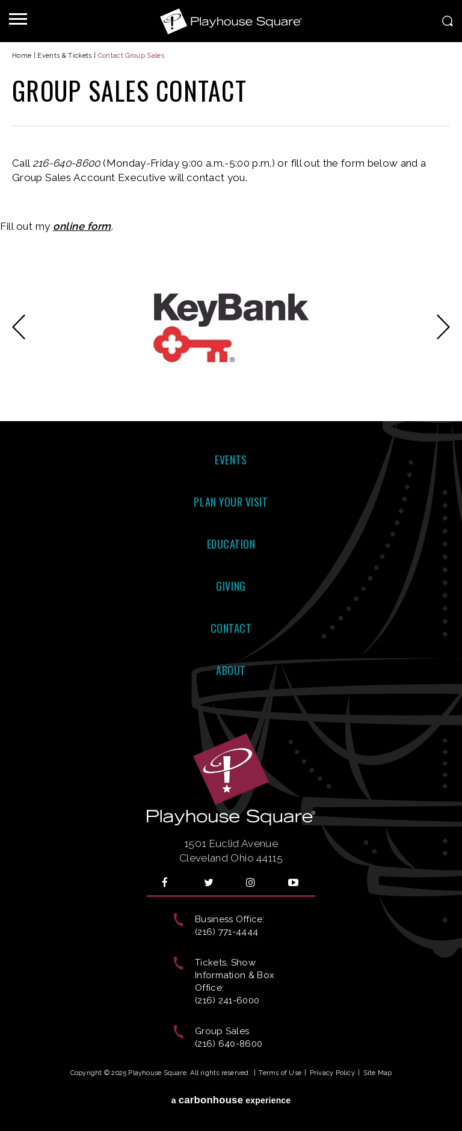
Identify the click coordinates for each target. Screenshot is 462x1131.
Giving (230, 586)
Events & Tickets (64, 56)
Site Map (377, 1073)
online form (82, 226)
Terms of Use (280, 1073)
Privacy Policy (332, 1073)
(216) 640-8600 (228, 1043)
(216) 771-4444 (226, 931)
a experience (231, 1100)
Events (231, 459)
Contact (231, 628)
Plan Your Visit (231, 502)
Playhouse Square (231, 21)
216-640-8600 (66, 163)
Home (21, 56)
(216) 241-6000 (227, 1000)
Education (231, 544)
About (231, 670)
